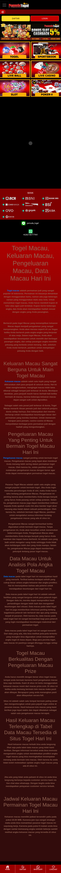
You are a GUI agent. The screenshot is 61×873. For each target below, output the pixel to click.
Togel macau (13, 290)
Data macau (9, 576)
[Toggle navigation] (4, 5)
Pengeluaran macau (13, 458)
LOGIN (45, 18)
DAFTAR (15, 18)
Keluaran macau (12, 381)
